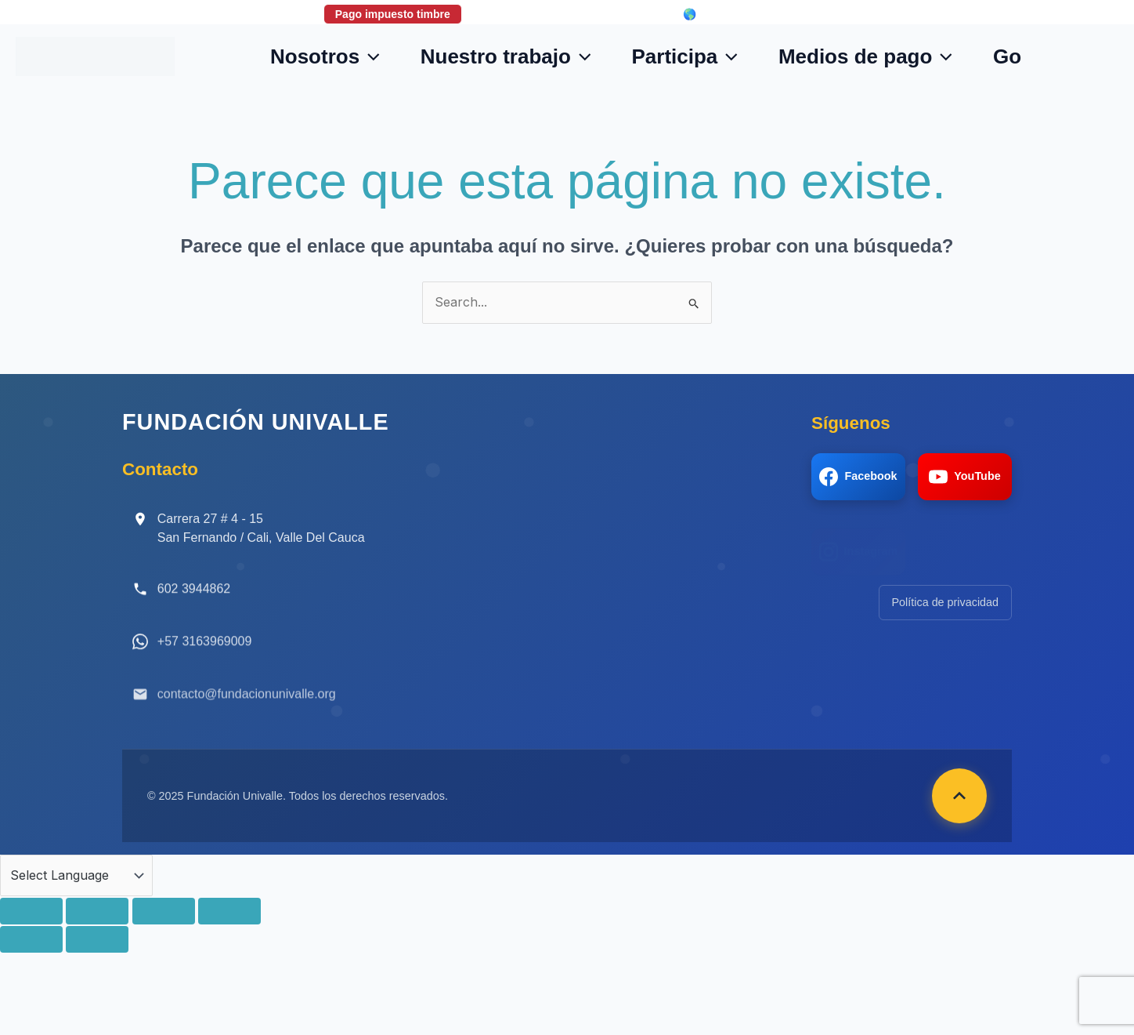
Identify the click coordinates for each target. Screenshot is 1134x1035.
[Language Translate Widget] (76, 875)
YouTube (964, 476)
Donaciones (516, 14)
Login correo (614, 14)
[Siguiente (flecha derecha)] (97, 939)
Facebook (858, 476)
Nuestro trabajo (506, 56)
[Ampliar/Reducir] (31, 911)
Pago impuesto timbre (392, 14)
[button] (369, 56)
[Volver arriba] (959, 795)
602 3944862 (193, 596)
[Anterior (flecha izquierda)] (31, 939)
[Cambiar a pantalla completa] (97, 911)
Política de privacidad (945, 602)
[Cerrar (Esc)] (229, 911)
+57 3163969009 (204, 653)
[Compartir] (163, 911)
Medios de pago (865, 56)
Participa (684, 56)
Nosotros (325, 56)
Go (1007, 56)
